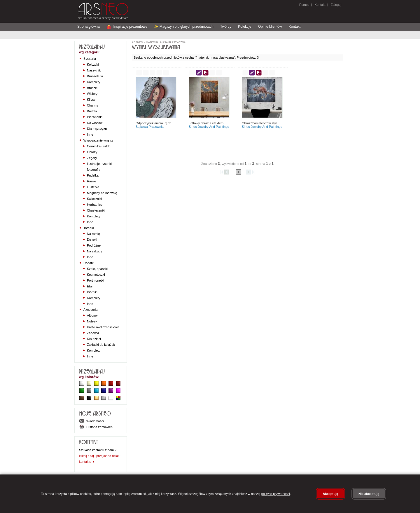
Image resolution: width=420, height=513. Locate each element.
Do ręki (92, 239)
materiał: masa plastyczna (165, 42)
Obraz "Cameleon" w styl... (260, 123)
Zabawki (93, 333)
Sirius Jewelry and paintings (209, 126)
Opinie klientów (270, 27)
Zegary (92, 158)
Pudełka (93, 175)
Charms (92, 105)
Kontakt (319, 4)
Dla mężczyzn (97, 128)
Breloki (92, 111)
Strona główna (88, 27)
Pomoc (304, 4)
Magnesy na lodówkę (102, 193)
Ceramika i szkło (99, 146)
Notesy (92, 321)
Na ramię (93, 233)
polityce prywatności (275, 493)
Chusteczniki (96, 210)
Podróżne (94, 245)
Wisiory (92, 93)
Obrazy (92, 152)
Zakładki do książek (101, 344)
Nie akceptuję (368, 493)
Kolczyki (93, 64)
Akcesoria (90, 309)
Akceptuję (330, 493)
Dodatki (88, 263)
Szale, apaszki (97, 269)
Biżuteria (89, 58)
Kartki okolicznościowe (103, 327)
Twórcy (225, 27)
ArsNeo (137, 42)
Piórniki (92, 292)
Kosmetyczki (96, 274)
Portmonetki (95, 280)
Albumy (92, 315)
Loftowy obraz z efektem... (207, 123)
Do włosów (94, 123)
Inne (90, 134)
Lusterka (93, 187)
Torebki (88, 228)
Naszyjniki (94, 70)
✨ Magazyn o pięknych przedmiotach (183, 27)
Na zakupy (94, 251)
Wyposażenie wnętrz (98, 140)
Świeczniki (94, 198)
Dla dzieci (94, 339)
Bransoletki (95, 76)
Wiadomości (91, 421)
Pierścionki (94, 117)
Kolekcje (244, 27)
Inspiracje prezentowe (126, 27)
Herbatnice (94, 204)
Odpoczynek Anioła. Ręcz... (155, 123)
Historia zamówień (96, 427)
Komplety (93, 82)
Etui (89, 286)
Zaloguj (335, 4)
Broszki (92, 88)
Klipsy (91, 99)
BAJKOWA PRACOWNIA (150, 126)
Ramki (91, 181)
